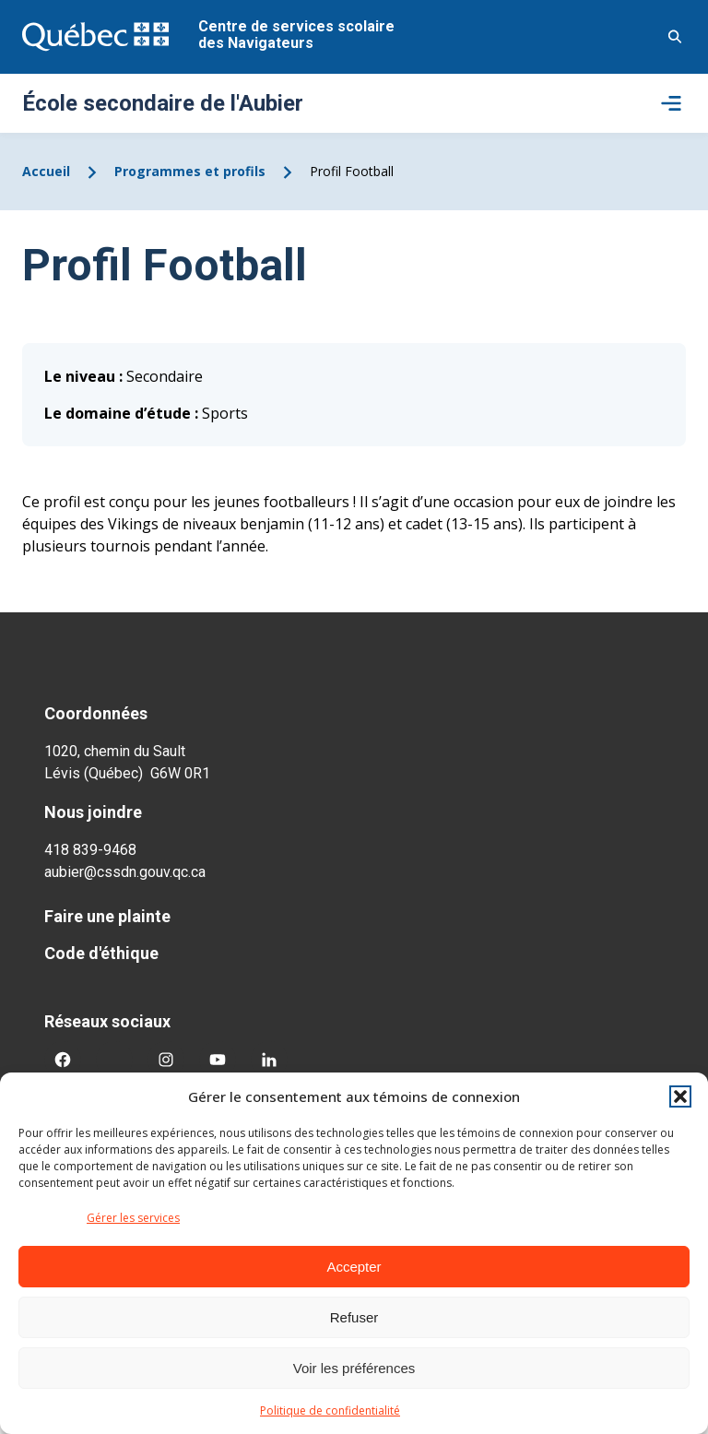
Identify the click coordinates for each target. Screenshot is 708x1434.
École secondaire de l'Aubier (162, 103)
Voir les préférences (354, 1368)
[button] (680, 1096)
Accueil (46, 171)
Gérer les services (133, 1218)
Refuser (354, 1317)
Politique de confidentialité (330, 1410)
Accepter (353, 1266)
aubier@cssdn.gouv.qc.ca (125, 872)
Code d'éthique (101, 953)
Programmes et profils (190, 171)
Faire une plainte (107, 916)
